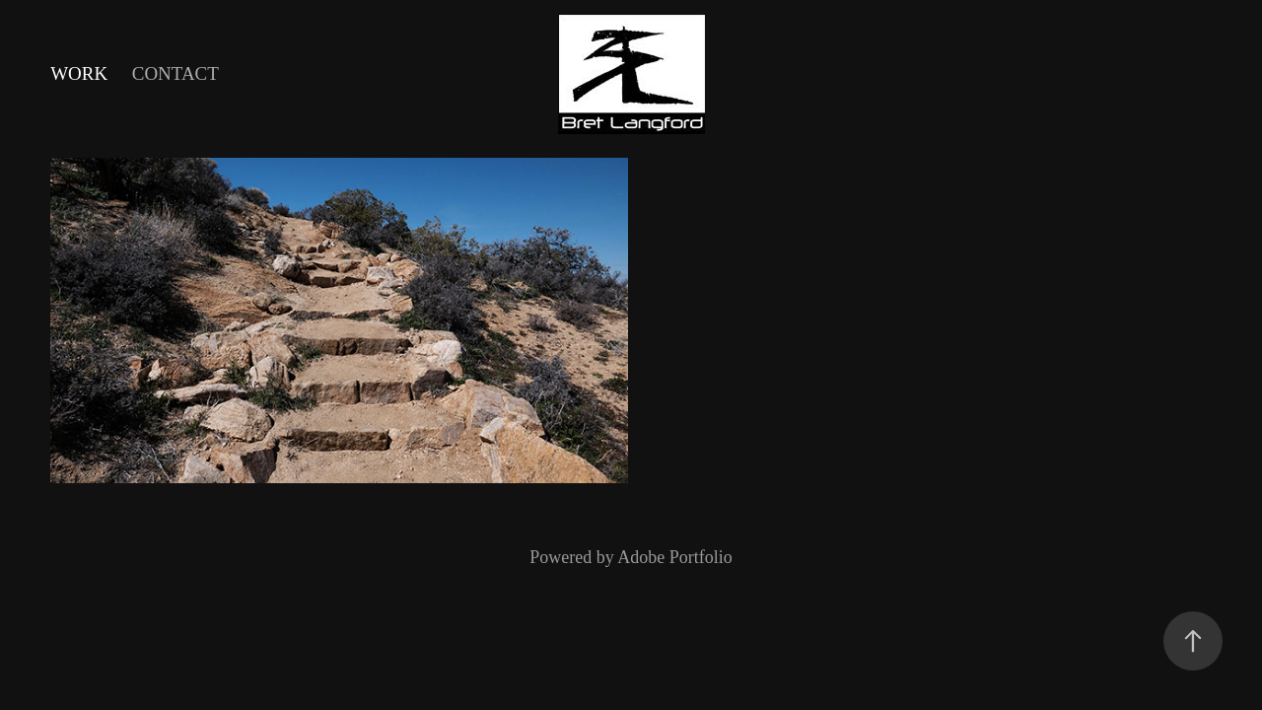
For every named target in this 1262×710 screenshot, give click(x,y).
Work (78, 73)
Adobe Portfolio (675, 557)
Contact (175, 73)
